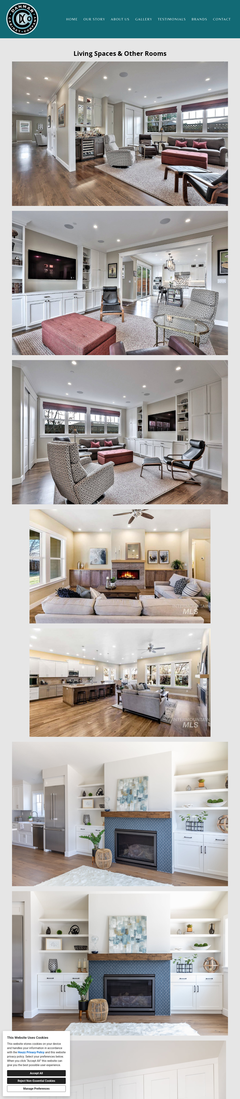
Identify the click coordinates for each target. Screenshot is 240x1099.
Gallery (143, 19)
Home (72, 19)
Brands (199, 19)
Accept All (36, 1073)
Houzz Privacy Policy (31, 1052)
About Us (120, 19)
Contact (222, 19)
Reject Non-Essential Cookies (36, 1081)
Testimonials (172, 19)
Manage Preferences (36, 1088)
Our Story (94, 19)
